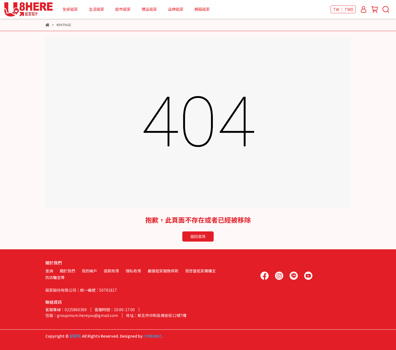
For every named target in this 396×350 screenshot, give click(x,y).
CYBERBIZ (152, 336)
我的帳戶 (89, 271)
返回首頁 (198, 236)
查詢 (49, 271)
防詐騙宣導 (55, 277)
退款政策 (111, 271)
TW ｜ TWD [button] (343, 9)
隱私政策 (133, 271)
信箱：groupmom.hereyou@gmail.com (81, 315)
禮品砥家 (149, 9)
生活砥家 (96, 9)
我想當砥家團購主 (200, 271)
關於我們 (67, 271)
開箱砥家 (202, 9)
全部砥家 (70, 9)
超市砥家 (123, 9)
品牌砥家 (175, 9)
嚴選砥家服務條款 (163, 271)
